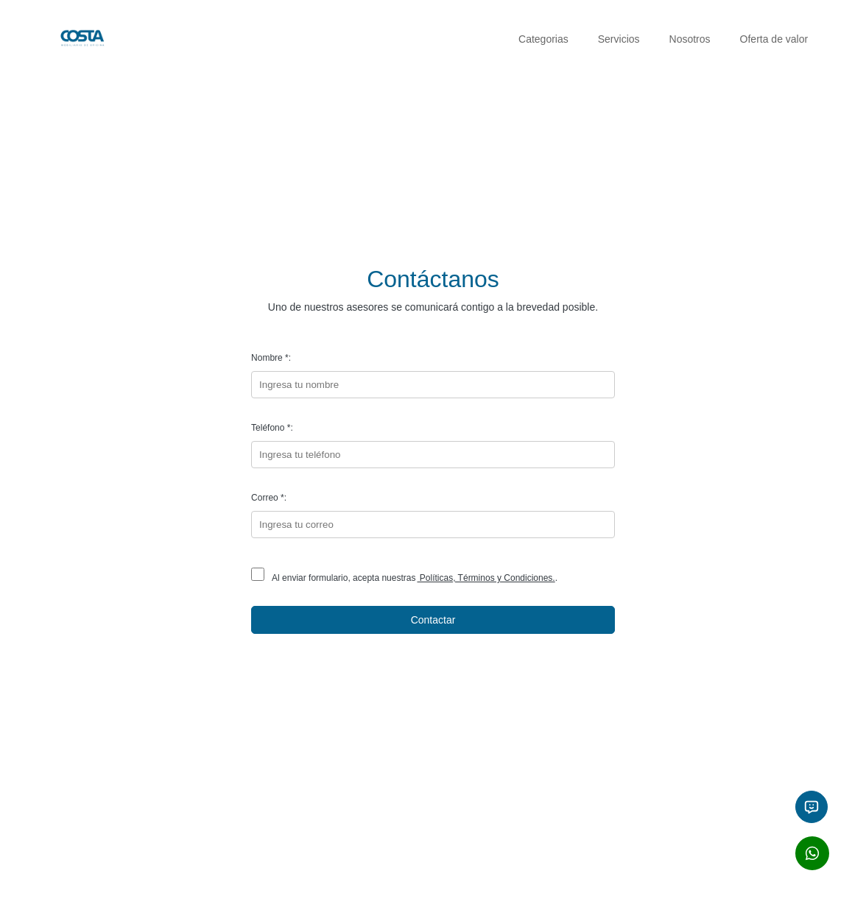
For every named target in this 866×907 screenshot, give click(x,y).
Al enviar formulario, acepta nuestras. (404, 578)
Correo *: (268, 498)
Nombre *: (271, 358)
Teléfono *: (272, 428)
